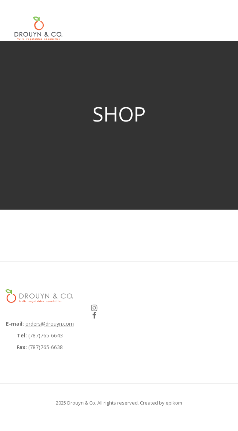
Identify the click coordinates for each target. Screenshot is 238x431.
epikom (174, 402)
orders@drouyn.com (49, 323)
